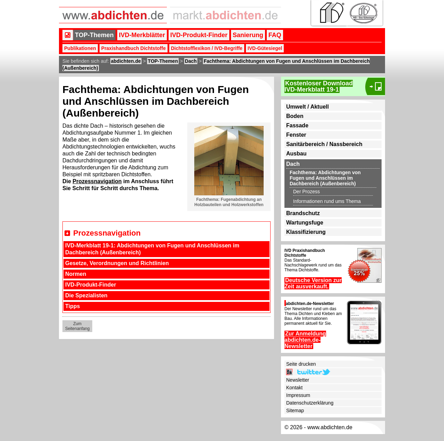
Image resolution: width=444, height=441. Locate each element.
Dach (191, 61)
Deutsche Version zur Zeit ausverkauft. (313, 283)
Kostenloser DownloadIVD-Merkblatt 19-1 (318, 86)
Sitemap (295, 410)
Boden (295, 116)
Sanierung (248, 35)
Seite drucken (301, 364)
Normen (75, 274)
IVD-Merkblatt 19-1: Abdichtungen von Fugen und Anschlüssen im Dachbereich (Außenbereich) (152, 249)
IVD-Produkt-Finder (199, 35)
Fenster (296, 135)
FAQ (274, 35)
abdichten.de (126, 61)
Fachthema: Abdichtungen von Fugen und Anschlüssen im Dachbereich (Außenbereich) (325, 178)
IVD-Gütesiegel (265, 48)
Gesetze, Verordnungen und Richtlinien (117, 263)
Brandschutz (303, 213)
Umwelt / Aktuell (307, 107)
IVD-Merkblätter (142, 35)
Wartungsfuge (304, 223)
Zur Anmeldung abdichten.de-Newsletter (305, 340)
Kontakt (294, 387)
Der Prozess (306, 191)
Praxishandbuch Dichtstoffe (133, 48)
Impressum (298, 395)
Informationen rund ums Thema (327, 201)
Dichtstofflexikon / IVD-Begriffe (206, 48)
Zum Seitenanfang (77, 326)
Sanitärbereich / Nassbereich (324, 144)
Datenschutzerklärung (309, 403)
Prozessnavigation (96, 181)
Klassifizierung (306, 232)
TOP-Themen (94, 35)
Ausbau (296, 153)
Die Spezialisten (86, 295)
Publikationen (80, 48)
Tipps (72, 306)
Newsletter (297, 380)
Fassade (297, 125)
